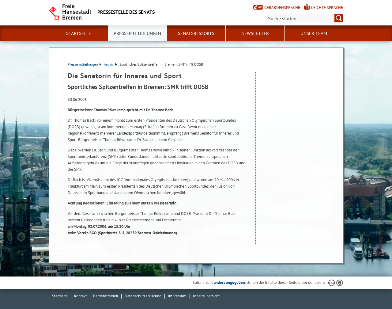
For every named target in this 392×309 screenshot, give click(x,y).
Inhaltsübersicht (206, 296)
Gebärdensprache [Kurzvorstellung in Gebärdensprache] (282, 7)
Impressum (177, 296)
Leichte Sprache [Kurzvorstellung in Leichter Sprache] (327, 7)
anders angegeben (229, 282)
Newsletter (255, 33)
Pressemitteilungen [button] (137, 33)
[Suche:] (304, 18)
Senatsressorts (196, 33)
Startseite (78, 33)
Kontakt (80, 296)
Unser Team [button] (313, 33)
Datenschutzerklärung (143, 296)
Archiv (110, 64)
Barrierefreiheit (105, 296)
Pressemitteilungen (84, 64)
